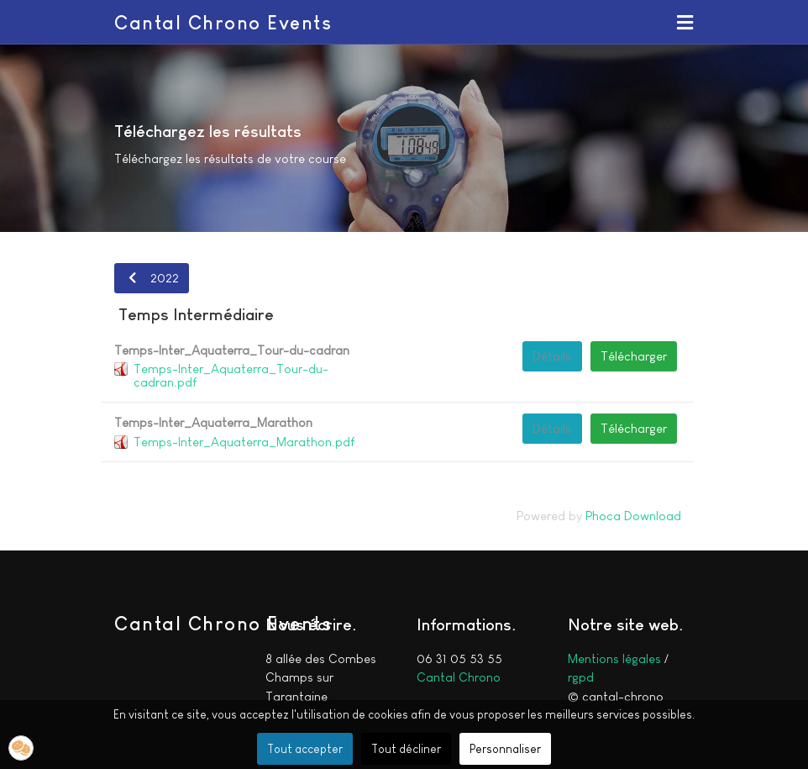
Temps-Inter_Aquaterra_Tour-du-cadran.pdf (231, 375)
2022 (151, 278)
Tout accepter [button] (305, 749)
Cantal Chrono (459, 677)
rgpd (581, 677)
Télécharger (634, 356)
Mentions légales (614, 658)
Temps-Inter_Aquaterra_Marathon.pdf (244, 442)
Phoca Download (633, 515)
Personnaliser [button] (505, 749)
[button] (684, 22)
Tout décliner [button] (406, 749)
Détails (552, 356)
